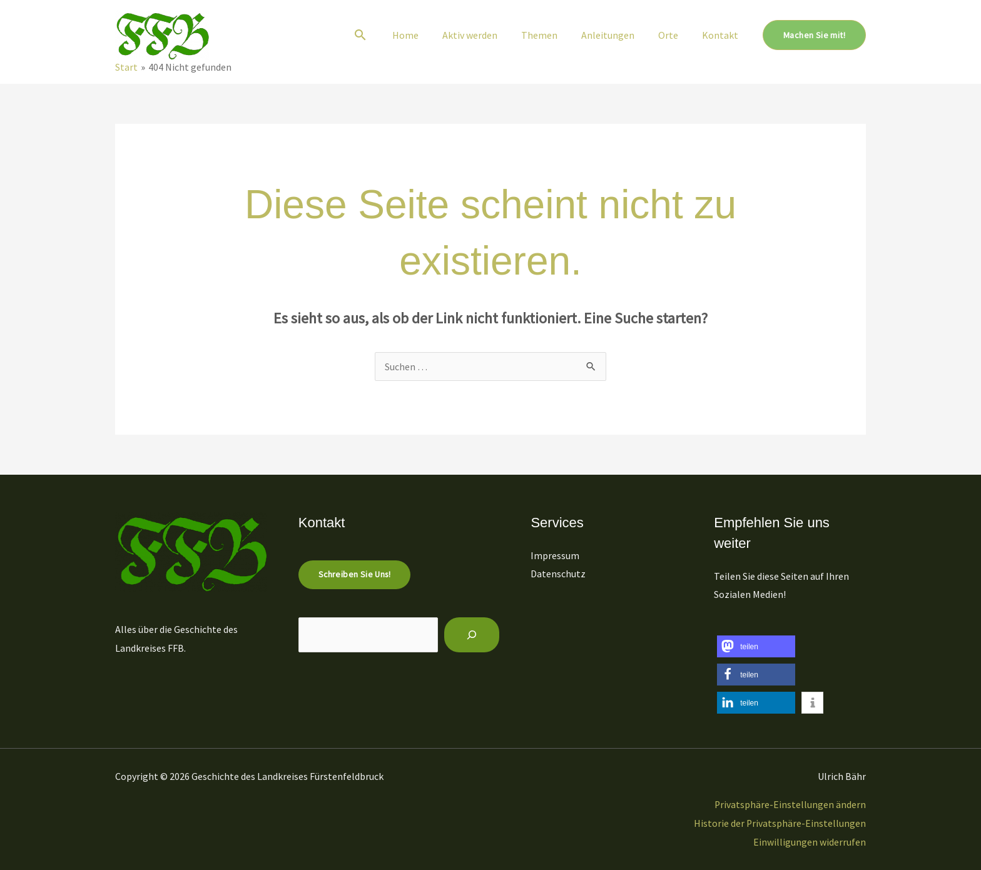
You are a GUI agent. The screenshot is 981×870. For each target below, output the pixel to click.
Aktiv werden (486, 35)
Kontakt (722, 35)
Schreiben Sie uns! (355, 574)
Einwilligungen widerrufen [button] (809, 842)
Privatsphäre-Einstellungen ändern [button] (790, 804)
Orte (674, 35)
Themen (552, 35)
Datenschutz (559, 573)
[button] (382, 35)
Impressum (556, 555)
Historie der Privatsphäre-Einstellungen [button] (779, 823)
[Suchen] (473, 634)
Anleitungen (617, 35)
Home (426, 35)
